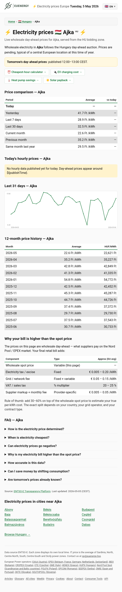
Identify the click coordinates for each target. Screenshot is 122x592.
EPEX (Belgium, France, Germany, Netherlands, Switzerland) (78, 562)
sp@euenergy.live (91, 556)
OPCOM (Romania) (67, 568)
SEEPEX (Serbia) (86, 568)
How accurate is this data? (26, 463)
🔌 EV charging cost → (67, 72)
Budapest (88, 509)
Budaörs (48, 524)
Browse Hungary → (17, 534)
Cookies (60, 578)
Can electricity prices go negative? (32, 446)
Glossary (19, 578)
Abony (9, 509)
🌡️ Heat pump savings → (23, 80)
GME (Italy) (55, 565)
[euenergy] (17, 5)
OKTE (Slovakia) (23, 572)
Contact (79, 578)
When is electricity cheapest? (28, 437)
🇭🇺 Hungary (25, 21)
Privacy (50, 578)
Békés (47, 509)
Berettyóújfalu (52, 519)
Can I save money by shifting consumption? (38, 471)
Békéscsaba (51, 514)
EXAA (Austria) (39, 562)
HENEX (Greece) (70, 565)
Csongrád (88, 519)
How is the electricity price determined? (36, 429)
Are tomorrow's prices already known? (35, 479)
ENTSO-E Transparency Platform (32, 491)
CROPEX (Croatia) (24, 565)
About (69, 578)
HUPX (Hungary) (87, 565)
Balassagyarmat (15, 519)
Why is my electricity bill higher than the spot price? (44, 454)
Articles (9, 578)
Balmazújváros (14, 524)
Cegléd (86, 514)
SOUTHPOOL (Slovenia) (44, 572)
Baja (7, 514)
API (106, 578)
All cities (30, 578)
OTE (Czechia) (41, 565)
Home (11, 21)
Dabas (86, 524)
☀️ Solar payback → (58, 80)
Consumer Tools (94, 578)
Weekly (40, 578)
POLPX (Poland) (49, 568)
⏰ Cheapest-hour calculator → (26, 72)
